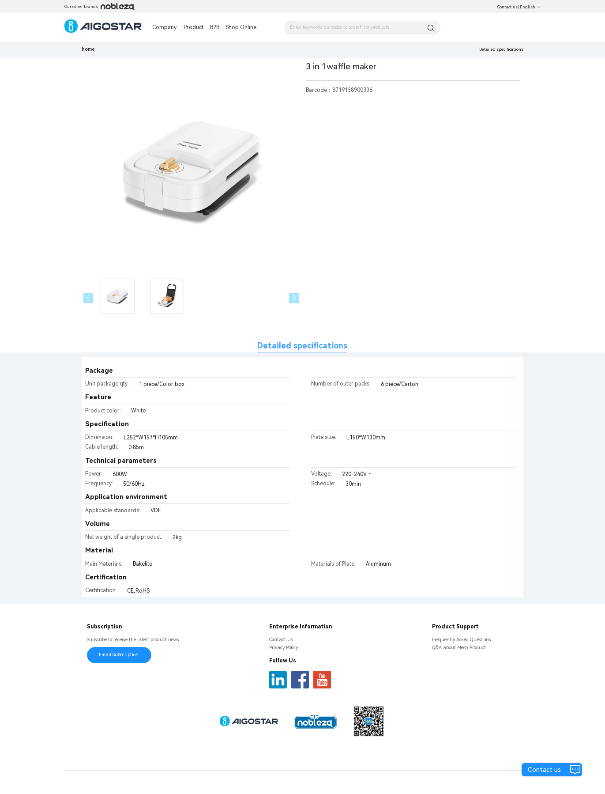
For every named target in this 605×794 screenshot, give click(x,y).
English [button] (530, 7)
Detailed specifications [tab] (302, 345)
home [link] (88, 49)
